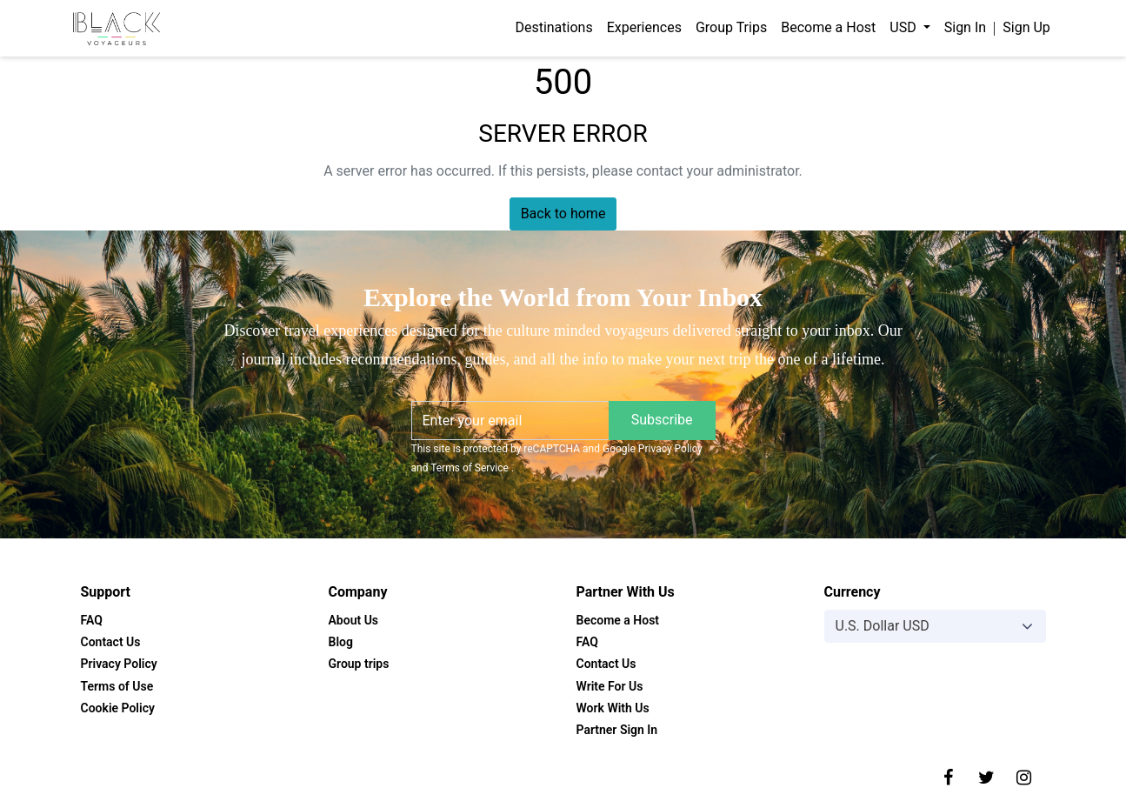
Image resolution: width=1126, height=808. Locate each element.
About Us (354, 620)
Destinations (553, 27)
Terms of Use (117, 686)
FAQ (92, 620)
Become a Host (828, 27)
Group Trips (731, 27)
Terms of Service (470, 468)
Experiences (644, 27)
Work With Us (613, 708)
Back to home (563, 213)
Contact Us (111, 642)
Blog (341, 642)
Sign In (965, 27)
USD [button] (904, 27)
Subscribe (662, 419)
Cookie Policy (118, 708)
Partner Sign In (617, 730)
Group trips (359, 664)
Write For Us (609, 686)
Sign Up (1026, 27)
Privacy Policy (670, 449)
